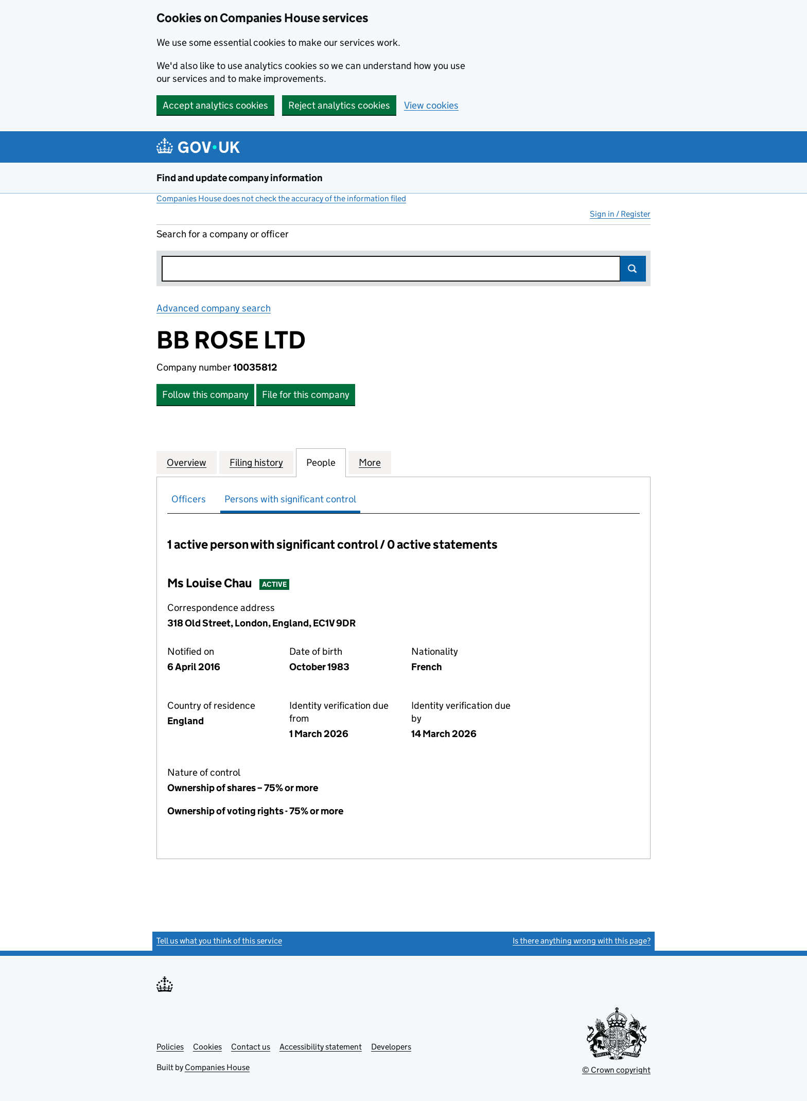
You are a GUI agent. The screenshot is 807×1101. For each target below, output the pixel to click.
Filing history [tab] (256, 462)
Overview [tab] (186, 462)
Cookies (207, 1047)
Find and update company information (239, 178)
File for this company (305, 394)
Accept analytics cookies (215, 105)
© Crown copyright (616, 1070)
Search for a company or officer (222, 234)
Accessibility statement (320, 1047)
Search (633, 269)
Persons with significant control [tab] (290, 499)
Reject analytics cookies (339, 105)
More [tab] (370, 462)
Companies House (217, 1067)
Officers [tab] (188, 499)
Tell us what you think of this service (219, 941)
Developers (391, 1047)
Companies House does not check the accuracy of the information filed (281, 198)
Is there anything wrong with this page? (582, 941)
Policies (170, 1047)
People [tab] (321, 462)
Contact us (250, 1047)
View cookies (431, 105)
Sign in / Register (620, 214)
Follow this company (205, 394)
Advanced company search (213, 308)
